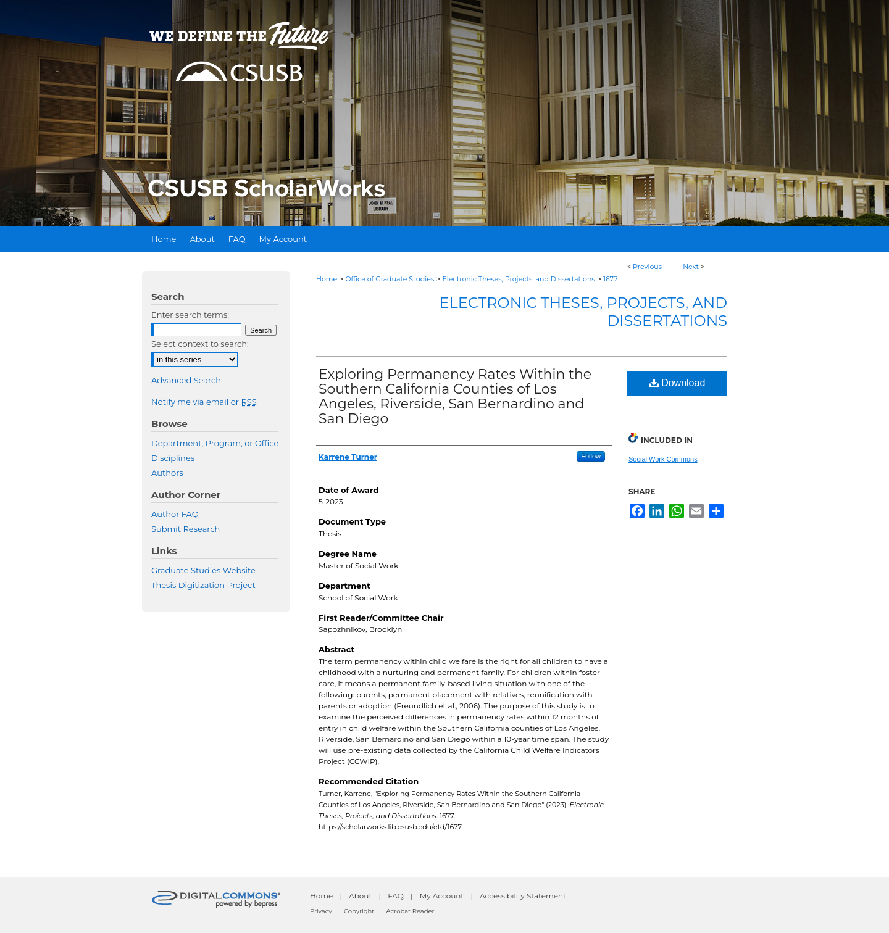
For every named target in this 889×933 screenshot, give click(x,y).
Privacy (321, 911)
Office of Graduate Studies (389, 279)
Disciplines (172, 458)
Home (326, 279)
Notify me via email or (204, 402)
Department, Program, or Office (214, 443)
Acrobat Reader (410, 911)
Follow (591, 456)
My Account (442, 895)
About (360, 895)
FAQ (396, 895)
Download (677, 383)
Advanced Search (186, 380)
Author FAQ (175, 514)
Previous (647, 266)
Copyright (359, 911)
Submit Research (185, 529)
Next (691, 266)
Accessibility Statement (523, 895)
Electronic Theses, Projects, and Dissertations (519, 279)
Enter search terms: (190, 315)
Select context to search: (200, 344)
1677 (610, 279)
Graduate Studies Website (203, 570)
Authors (167, 473)
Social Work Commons (663, 459)
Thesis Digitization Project (203, 585)
